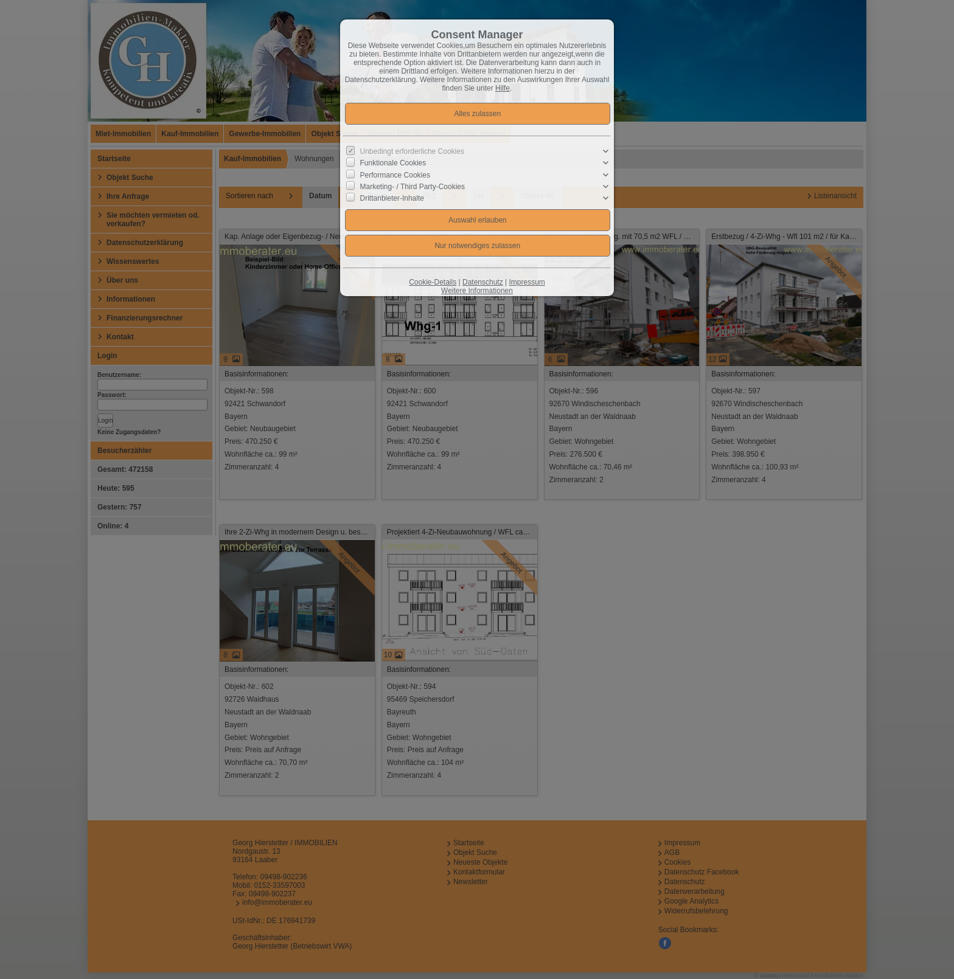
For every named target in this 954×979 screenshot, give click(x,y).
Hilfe (502, 88)
